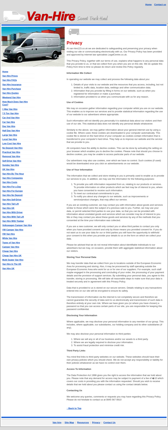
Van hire (56, 422)
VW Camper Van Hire (12, 230)
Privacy (96, 422)
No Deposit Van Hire (12, 148)
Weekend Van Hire (11, 97)
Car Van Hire (8, 122)
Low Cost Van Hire (11, 143)
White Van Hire (9, 238)
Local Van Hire (9, 139)
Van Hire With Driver (12, 212)
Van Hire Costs (9, 182)
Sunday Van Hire (10, 165)
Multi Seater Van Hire (12, 260)
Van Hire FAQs (9, 80)
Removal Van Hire (11, 156)
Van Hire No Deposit (12, 195)
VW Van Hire (8, 234)
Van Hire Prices (10, 76)
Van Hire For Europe (12, 191)
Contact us (160, 4)
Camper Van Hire (10, 247)
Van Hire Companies (12, 178)
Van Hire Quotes (10, 93)
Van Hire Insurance (11, 84)
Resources (83, 422)
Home (148, 4)
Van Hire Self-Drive (11, 199)
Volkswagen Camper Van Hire (17, 225)
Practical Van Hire (11, 152)
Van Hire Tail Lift (10, 204)
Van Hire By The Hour (13, 174)
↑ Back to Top (74, 408)
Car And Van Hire (11, 117)
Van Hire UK (8, 208)
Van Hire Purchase (11, 89)
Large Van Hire (9, 135)
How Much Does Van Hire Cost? (15, 103)
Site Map (69, 422)
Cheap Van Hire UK (12, 255)
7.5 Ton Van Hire (10, 113)
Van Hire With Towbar (13, 221)
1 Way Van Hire (9, 109)
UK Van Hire (8, 169)
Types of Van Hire (11, 242)
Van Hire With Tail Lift (13, 217)
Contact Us (109, 422)
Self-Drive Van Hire (11, 161)
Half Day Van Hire (11, 130)
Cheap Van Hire (10, 251)
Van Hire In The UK (11, 264)
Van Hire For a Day (11, 187)
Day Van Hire (8, 126)
